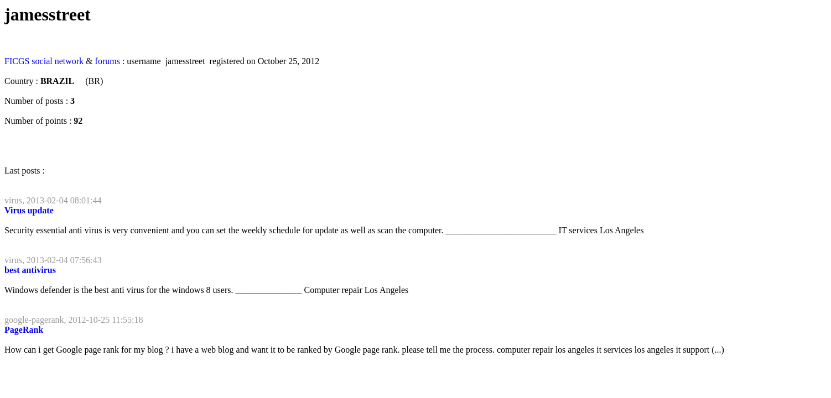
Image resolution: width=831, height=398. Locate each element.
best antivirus (30, 270)
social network (58, 61)
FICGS (16, 61)
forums (107, 61)
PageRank (23, 329)
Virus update (29, 210)
